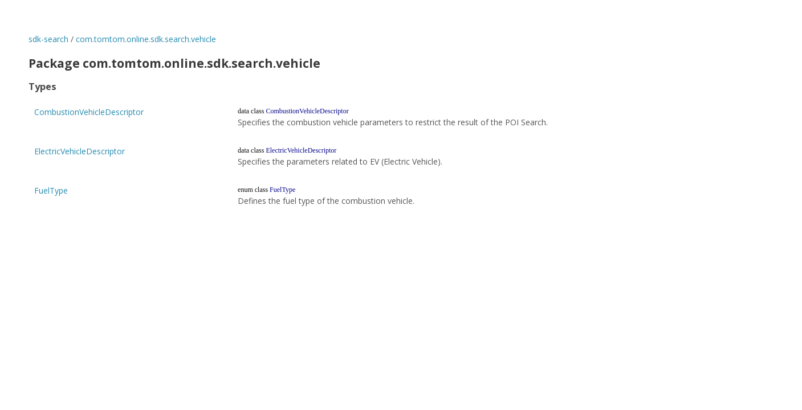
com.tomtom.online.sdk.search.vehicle (146, 39)
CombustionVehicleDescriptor (89, 111)
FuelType (51, 190)
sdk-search (48, 39)
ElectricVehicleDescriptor (79, 151)
